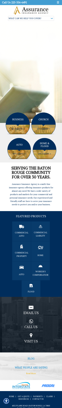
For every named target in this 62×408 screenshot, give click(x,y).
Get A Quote (24, 396)
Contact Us (38, 399)
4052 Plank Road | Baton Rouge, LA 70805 (31, 405)
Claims (49, 396)
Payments (38, 396)
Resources (24, 399)
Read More (31, 373)
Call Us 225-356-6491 (14, 2)
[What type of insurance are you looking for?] (31, 18)
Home (11, 396)
